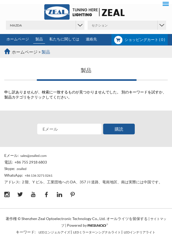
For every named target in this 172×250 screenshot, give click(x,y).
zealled (22, 169)
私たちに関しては (64, 39)
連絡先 (91, 39)
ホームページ (17, 39)
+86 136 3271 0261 (39, 175)
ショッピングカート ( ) (139, 39)
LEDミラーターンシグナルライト (97, 232)
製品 (39, 39)
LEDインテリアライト (139, 232)
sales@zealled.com (33, 156)
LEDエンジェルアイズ (54, 232)
